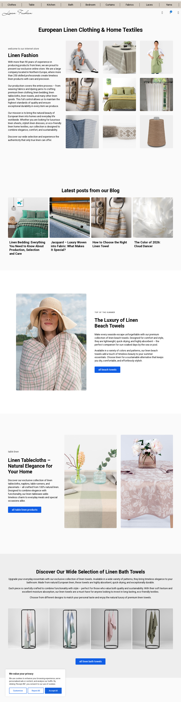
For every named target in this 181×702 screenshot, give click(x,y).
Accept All (53, 691)
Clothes (12, 4)
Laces (149, 4)
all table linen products (24, 509)
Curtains (110, 4)
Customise (18, 691)
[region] (35, 683)
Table (31, 4)
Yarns (169, 4)
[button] (170, 12)
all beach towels (107, 369)
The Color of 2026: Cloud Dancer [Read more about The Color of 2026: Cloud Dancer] (147, 244)
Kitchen (51, 4)
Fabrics (130, 4)
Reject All (36, 691)
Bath (70, 4)
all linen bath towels (90, 661)
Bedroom (90, 4)
